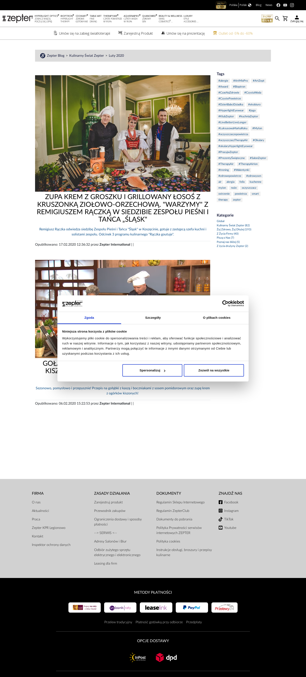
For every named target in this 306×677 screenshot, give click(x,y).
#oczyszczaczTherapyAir (233, 140)
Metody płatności (153, 593)
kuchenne (255, 182)
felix (242, 182)
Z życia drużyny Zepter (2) (232, 246)
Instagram (231, 511)
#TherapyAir (226, 164)
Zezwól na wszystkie (213, 370)
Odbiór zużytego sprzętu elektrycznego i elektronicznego (117, 552)
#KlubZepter (226, 116)
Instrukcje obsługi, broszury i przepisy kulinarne (184, 552)
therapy (223, 200)
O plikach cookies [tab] (216, 317)
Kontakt (37, 536)
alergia (230, 182)
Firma (38, 494)
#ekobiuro (254, 104)
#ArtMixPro (240, 81)
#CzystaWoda (252, 93)
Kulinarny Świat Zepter (87, 56)
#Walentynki (241, 170)
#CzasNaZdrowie (228, 93)
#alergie (223, 81)
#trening (223, 170)
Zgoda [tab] (89, 317)
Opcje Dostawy (153, 641)
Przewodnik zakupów (109, 511)
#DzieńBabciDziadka (230, 104)
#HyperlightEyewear (231, 110)
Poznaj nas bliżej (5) (228, 242)
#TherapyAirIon (248, 164)
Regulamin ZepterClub (172, 511)
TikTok (229, 519)
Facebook (231, 502)
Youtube (230, 528)
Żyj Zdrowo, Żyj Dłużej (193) (234, 229)
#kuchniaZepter (248, 116)
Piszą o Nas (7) (225, 238)
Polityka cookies (168, 541)
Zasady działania (112, 494)
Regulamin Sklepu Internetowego (180, 502)
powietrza (241, 194)
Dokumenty (168, 494)
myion (222, 188)
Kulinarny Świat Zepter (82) (233, 225)
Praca (36, 519)
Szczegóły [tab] (153, 317)
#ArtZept (258, 81)
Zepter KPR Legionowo (48, 528)
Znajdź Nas (230, 494)
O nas (36, 502)
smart (255, 194)
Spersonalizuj (153, 370)
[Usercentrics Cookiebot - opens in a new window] (225, 303)
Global (220, 221)
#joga (252, 110)
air (219, 182)
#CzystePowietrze (229, 99)
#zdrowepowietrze (229, 176)
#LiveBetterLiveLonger (232, 122)
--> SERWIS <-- (105, 533)
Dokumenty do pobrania (174, 519)
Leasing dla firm (105, 563)
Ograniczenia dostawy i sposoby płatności (118, 522)
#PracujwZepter (228, 152)
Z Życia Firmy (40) (227, 234)
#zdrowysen (253, 176)
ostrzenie (224, 194)
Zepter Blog (56, 56)
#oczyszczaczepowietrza (233, 134)
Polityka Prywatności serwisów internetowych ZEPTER (179, 530)
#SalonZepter (258, 158)
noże (234, 188)
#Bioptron (239, 87)
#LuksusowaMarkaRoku (232, 128)
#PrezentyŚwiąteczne (231, 158)
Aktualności (40, 511)
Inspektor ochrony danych (51, 545)
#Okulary (258, 140)
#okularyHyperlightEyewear (235, 146)
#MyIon (257, 128)
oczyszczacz (249, 188)
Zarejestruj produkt (108, 502)
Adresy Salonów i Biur (110, 541)
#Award (223, 87)
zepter (237, 200)
